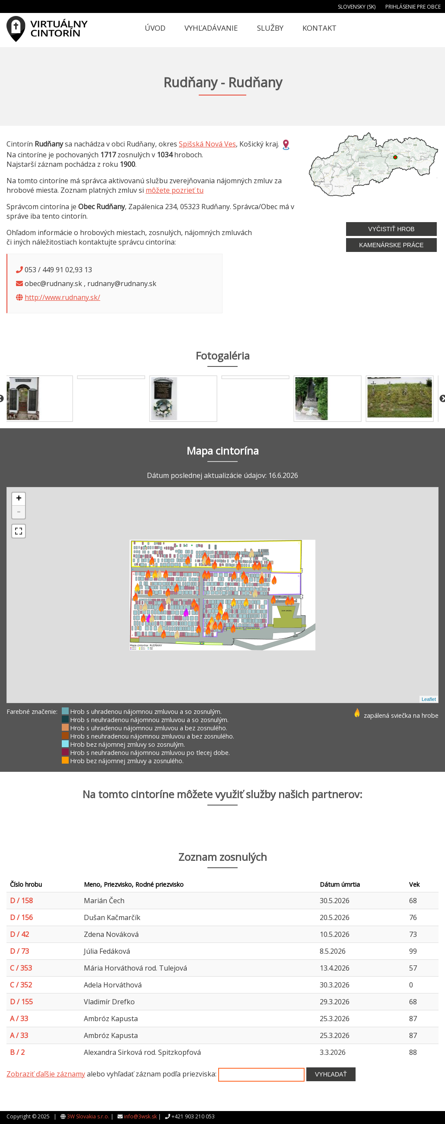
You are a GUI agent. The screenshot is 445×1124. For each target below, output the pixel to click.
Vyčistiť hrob (391, 229)
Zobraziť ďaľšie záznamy (45, 1074)
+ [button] (19, 499)
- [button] (19, 512)
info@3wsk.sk (140, 1116)
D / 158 (21, 900)
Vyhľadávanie (211, 28)
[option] (42, 399)
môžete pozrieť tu (174, 190)
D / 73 (19, 951)
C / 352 (21, 985)
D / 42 (19, 934)
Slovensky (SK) (356, 6)
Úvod (155, 28)
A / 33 (19, 1018)
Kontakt (319, 28)
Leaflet (429, 699)
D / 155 (21, 1001)
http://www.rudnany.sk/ (62, 297)
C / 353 (21, 968)
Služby (270, 28)
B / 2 (17, 1052)
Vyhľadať (331, 1074)
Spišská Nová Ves (207, 144)
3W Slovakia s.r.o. (88, 1116)
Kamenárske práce (391, 245)
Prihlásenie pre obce (413, 6)
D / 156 (21, 917)
